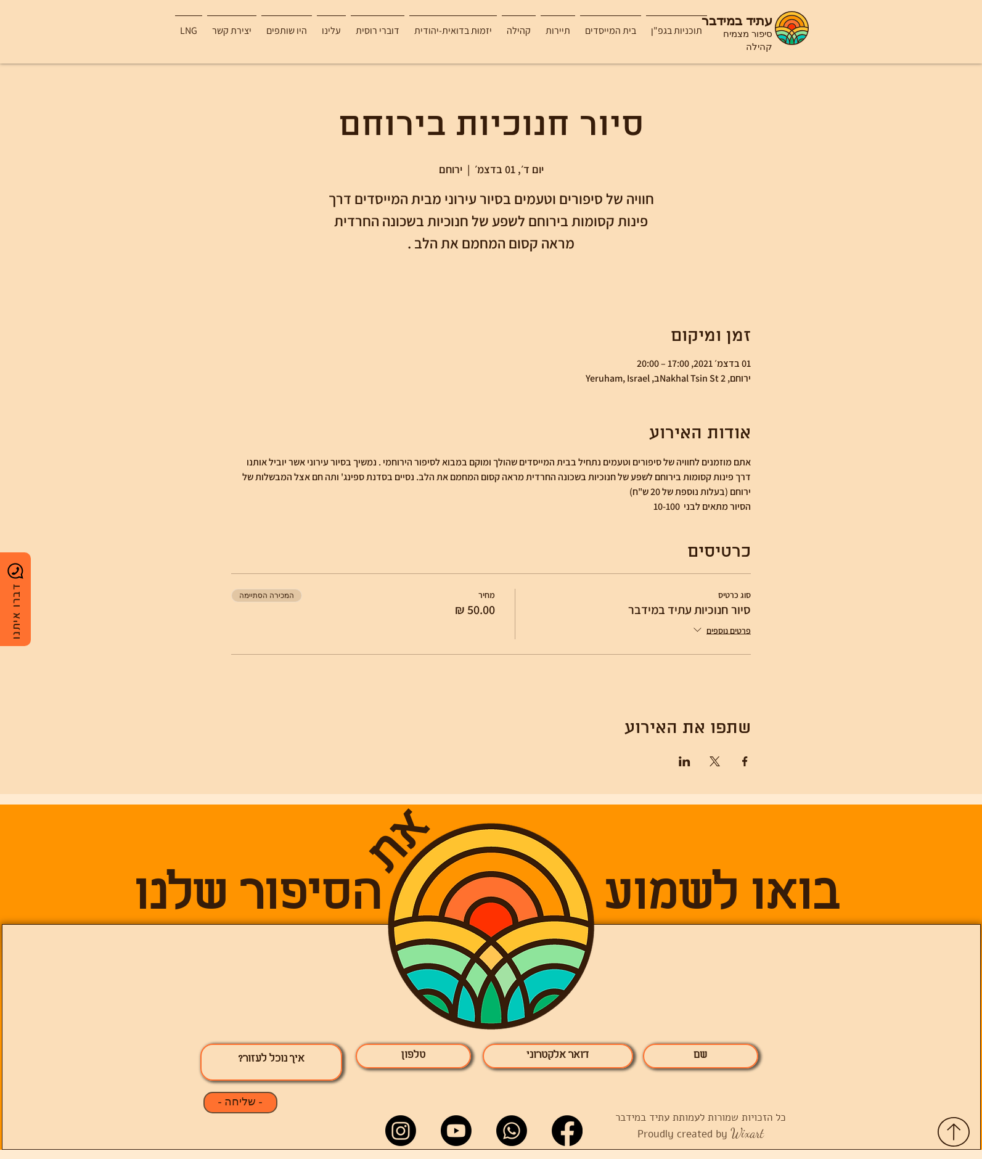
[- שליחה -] (240, 1102)
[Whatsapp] (511, 1130)
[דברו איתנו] (15, 599)
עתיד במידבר (737, 21)
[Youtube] (456, 1130)
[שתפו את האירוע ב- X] (715, 761)
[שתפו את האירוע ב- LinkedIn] (684, 761)
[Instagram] (400, 1130)
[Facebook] (567, 1130)
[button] (558, 25)
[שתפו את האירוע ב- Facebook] (745, 761)
